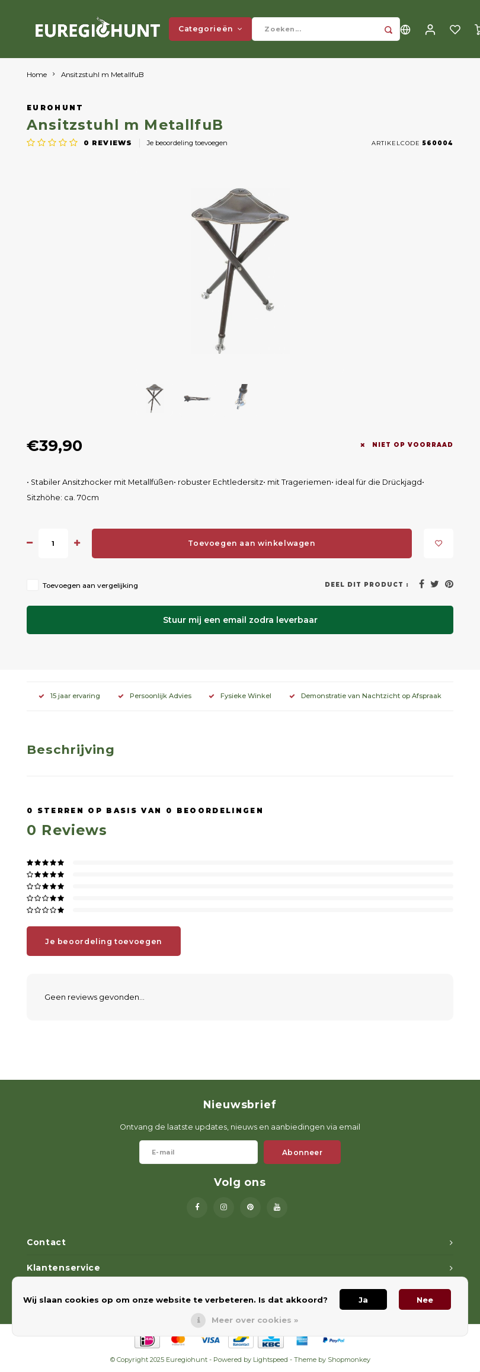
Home (37, 76)
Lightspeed (270, 1361)
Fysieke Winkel (240, 697)
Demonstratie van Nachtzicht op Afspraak (365, 697)
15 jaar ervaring (69, 697)
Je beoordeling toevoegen (187, 144)
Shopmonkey (349, 1361)
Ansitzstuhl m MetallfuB (102, 76)
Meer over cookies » (255, 1320)
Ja (363, 1299)
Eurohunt (55, 109)
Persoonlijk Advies (154, 697)
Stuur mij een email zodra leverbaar (240, 621)
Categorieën (210, 29)
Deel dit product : (367, 586)
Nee (425, 1299)
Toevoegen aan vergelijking (90, 587)
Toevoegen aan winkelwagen (251, 544)
